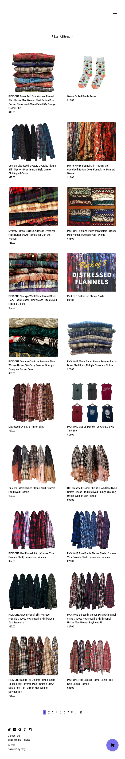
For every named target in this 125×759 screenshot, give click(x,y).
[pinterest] (25, 730)
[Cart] (112, 745)
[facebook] (14, 730)
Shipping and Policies (19, 740)
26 (81, 712)
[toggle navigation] (115, 12)
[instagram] (30, 730)
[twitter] (9, 730)
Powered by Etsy (17, 749)
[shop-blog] (19, 730)
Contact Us (14, 736)
